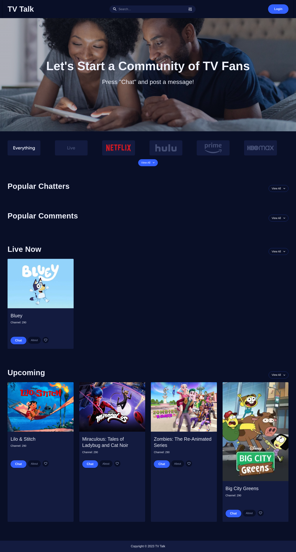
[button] (148, 135)
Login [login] (278, 9)
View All (148, 162)
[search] (152, 9)
